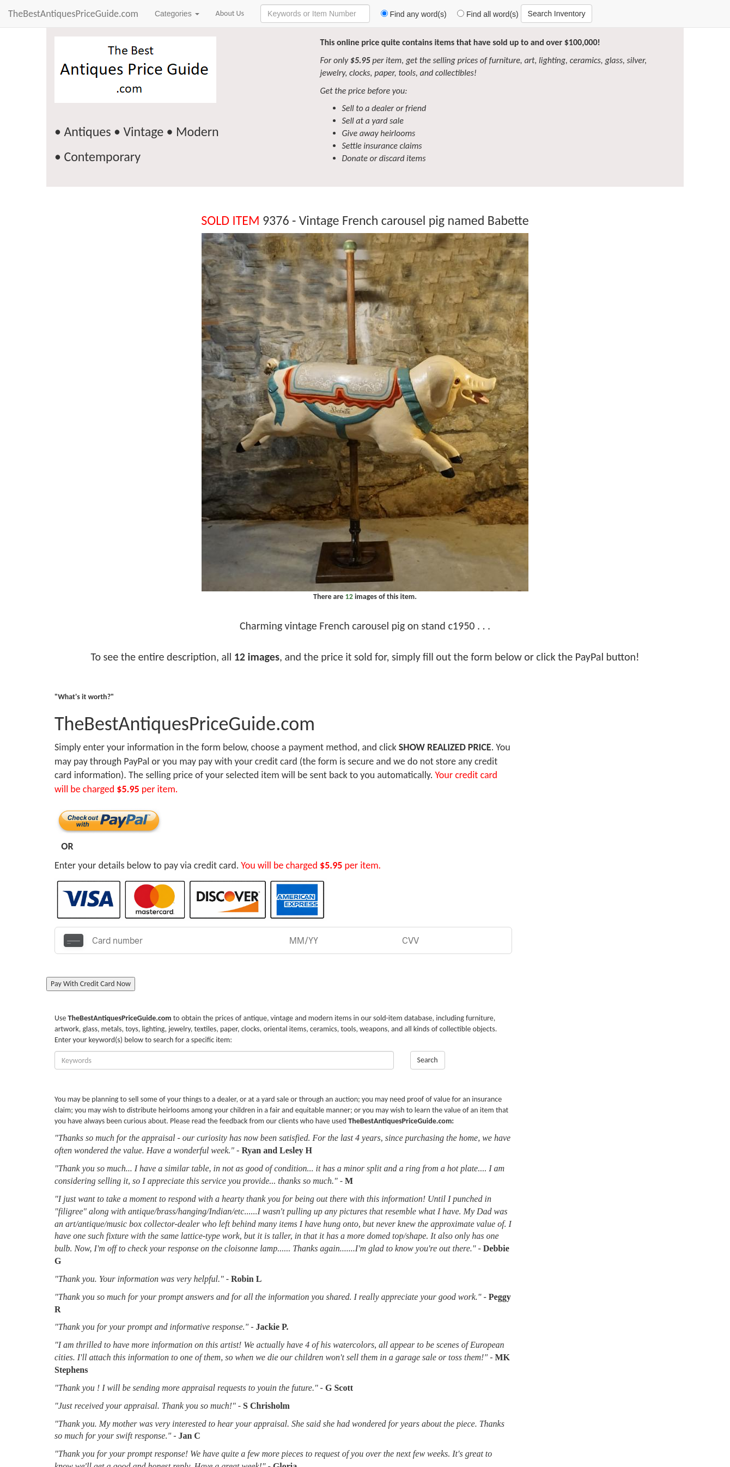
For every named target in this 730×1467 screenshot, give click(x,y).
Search (427, 1060)
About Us (230, 13)
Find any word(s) (409, 14)
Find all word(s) (484, 14)
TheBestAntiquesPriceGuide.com (73, 14)
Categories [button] (177, 13)
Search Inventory (557, 13)
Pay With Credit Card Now (91, 983)
